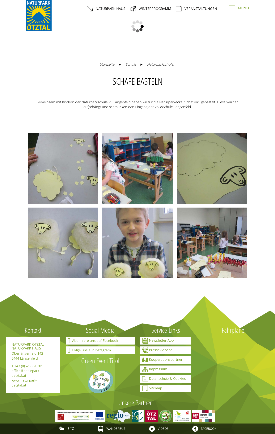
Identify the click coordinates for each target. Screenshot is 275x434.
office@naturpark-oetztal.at (25, 373)
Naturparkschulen (161, 64)
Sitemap (152, 388)
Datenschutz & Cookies (164, 379)
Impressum (154, 369)
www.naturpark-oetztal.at (24, 382)
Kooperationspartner (162, 360)
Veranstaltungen (196, 8)
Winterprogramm (150, 8)
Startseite (107, 64)
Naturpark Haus (106, 8)
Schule (130, 64)
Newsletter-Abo (158, 341)
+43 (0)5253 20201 (28, 366)
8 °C (66, 428)
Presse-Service (157, 350)
